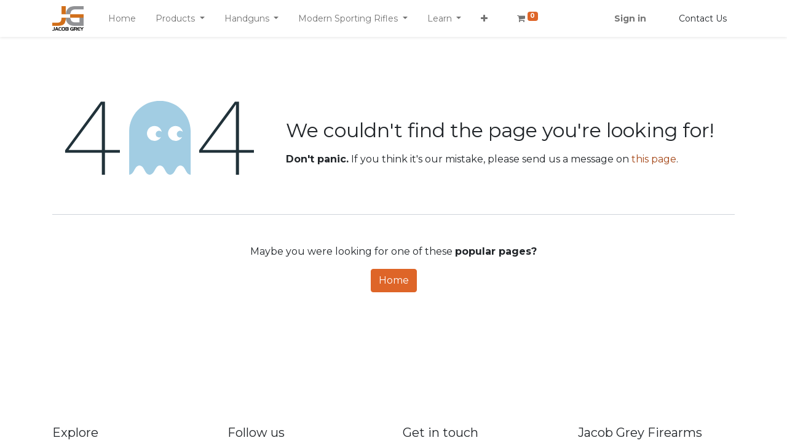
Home (394, 280)
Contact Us (703, 18)
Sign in (630, 18)
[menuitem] (122, 18)
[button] (484, 18)
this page (653, 159)
